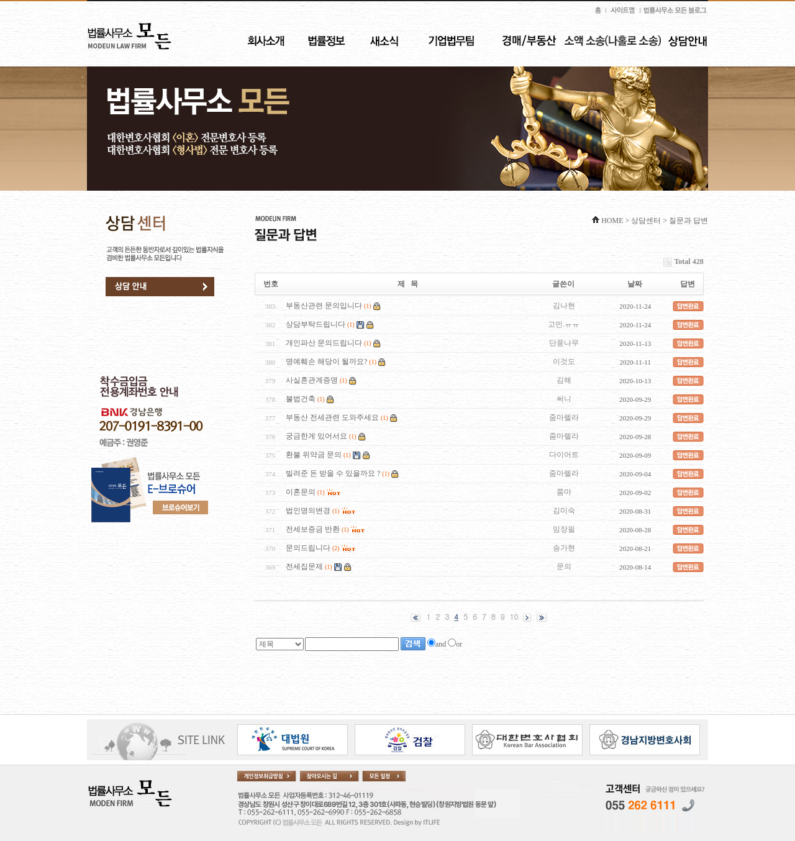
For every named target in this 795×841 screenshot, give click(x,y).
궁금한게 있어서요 (316, 436)
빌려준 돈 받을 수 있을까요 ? (333, 473)
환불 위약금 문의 (314, 454)
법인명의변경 (308, 510)
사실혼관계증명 (312, 380)
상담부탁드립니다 (315, 324)
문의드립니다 (308, 547)
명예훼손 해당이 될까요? (326, 361)
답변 (687, 284)
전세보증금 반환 (313, 529)
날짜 (634, 284)
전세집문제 (304, 566)
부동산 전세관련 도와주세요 (332, 417)
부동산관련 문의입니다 (324, 305)
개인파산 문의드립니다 (324, 343)
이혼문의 (301, 492)
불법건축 (301, 398)
